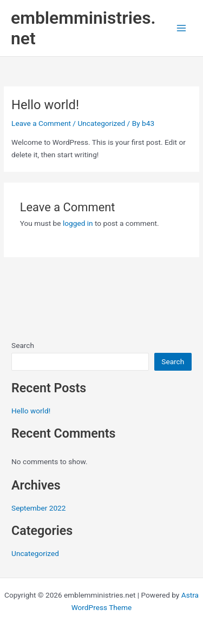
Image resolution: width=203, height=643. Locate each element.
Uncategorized (101, 123)
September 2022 (38, 508)
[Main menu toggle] (182, 28)
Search (22, 345)
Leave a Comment (41, 123)
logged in (78, 223)
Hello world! (30, 410)
